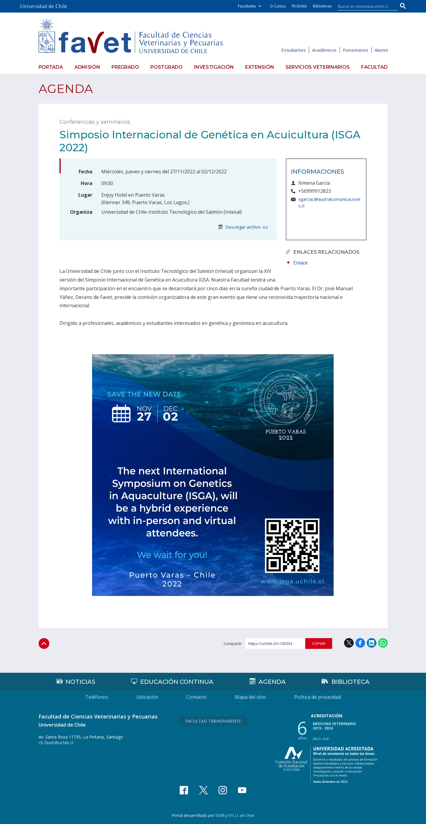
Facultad (374, 67)
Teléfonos (96, 697)
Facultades (247, 6)
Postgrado (166, 67)
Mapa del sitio (250, 697)
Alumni (381, 50)
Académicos (324, 50)
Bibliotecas (322, 6)
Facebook (360, 643)
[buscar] (364, 6)
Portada (51, 67)
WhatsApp (383, 643)
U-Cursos (278, 6)
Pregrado (125, 67)
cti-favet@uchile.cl (56, 742)
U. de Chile (244, 815)
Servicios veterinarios (317, 67)
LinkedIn (371, 643)
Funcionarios (355, 50)
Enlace (300, 262)
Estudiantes (293, 50)
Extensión (259, 67)
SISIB (219, 815)
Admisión (87, 67)
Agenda (66, 88)
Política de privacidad (317, 697)
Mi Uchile (299, 6)
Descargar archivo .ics (243, 227)
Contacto (196, 697)
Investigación (213, 67)
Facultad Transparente (213, 721)
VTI (230, 815)
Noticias (80, 681)
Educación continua (176, 681)
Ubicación (147, 697)
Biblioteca (350, 681)
